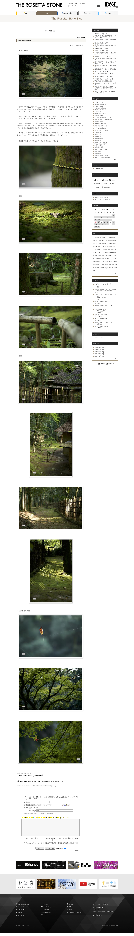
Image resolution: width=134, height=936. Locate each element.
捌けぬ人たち (113, 255)
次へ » (55, 31)
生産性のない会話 (105, 267)
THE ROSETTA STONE (23, 907)
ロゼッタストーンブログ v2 (102, 200)
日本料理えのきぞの (100, 124)
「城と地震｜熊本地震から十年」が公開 (105, 53)
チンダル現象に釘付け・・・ (103, 309)
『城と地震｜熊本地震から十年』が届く (105, 40)
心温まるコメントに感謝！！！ (103, 322)
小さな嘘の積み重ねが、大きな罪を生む (105, 74)
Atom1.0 (109, 363)
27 (107, 224)
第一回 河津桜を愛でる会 (102, 301)
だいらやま (100, 316)
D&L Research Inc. (98, 910)
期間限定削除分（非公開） (102, 155)
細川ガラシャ (59, 782)
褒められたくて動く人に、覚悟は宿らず (105, 66)
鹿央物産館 (98, 136)
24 (99, 224)
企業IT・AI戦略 (99, 107)
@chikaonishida (47, 915)
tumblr (70, 912)
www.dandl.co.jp (47, 910)
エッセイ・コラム (100, 102)
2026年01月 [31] (99, 354)
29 (113, 224)
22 (113, 222)
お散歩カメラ (81, 45)
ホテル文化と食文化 (100, 128)
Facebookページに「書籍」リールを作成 (105, 83)
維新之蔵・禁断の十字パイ (102, 126)
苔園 (39, 782)
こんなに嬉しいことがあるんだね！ (105, 79)
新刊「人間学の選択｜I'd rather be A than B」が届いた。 (105, 92)
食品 (107, 252)
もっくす (99, 296)
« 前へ (46, 31)
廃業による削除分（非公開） (103, 157)
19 (105, 222)
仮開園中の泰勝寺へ (25, 40)
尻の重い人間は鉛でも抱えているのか (104, 258)
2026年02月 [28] (99, 352)
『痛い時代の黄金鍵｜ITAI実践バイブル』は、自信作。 (105, 36)
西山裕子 (99, 303)
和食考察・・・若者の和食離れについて (105, 284)
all (115, 273)
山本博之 (99, 320)
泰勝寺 (34, 782)
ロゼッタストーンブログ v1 (102, 197)
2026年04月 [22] (99, 347)
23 (96, 224)
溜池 (21, 782)
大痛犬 (98, 299)
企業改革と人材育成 (100, 109)
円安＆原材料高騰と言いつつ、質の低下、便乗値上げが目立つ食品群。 (105, 290)
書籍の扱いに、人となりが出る (103, 56)
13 (107, 220)
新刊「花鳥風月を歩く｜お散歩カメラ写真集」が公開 (105, 62)
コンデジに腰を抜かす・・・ (103, 318)
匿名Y (98, 287)
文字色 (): (28, 808)
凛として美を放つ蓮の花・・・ (103, 326)
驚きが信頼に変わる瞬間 (101, 43)
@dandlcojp (46, 912)
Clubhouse (97, 151)
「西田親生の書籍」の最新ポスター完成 (105, 59)
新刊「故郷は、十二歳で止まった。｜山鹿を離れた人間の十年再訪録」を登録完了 (105, 88)
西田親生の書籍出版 (100, 104)
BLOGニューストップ (101, 34)
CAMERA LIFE (99, 169)
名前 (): (27, 802)
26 (105, 224)
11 (102, 220)
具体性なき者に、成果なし (102, 48)
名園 (25, 782)
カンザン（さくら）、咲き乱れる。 (105, 76)
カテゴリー (73, 45)
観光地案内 (98, 141)
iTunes (80, 915)
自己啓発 (107, 249)
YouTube (45, 918)
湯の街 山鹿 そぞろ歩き (101, 130)
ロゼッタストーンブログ (23, 910)
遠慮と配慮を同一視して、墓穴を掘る (105, 69)
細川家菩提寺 (46, 782)
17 (99, 222)
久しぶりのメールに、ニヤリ (103, 71)
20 (107, 222)
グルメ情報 (98, 132)
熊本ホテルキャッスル (101, 149)
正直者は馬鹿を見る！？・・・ (103, 305)
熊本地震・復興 (99, 147)
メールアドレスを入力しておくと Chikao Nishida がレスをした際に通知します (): (50, 841)
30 (96, 226)
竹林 (29, 782)
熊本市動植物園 (99, 138)
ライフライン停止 (100, 252)
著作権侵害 (98, 153)
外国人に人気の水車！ (101, 315)
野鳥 (52, 782)
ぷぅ (98, 292)
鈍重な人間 (105, 255)
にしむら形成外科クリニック (103, 117)
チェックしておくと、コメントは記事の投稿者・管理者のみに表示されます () (52, 846)
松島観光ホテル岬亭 (100, 113)
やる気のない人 (98, 261)
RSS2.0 (101, 363)
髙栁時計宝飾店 (99, 115)
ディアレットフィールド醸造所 (103, 119)
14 (110, 220)
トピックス (98, 111)
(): (60, 851)
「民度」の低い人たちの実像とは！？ (105, 294)
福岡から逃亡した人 (102, 297)
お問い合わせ (21, 918)
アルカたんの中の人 (102, 311)
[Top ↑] (77, 853)
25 (102, 224)
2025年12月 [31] (99, 356)
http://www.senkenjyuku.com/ (30, 776)
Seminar (20, 915)
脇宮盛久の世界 (99, 121)
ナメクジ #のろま (108, 261)
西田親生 (99, 312)
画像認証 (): (28, 805)
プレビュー (39, 851)
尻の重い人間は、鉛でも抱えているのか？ (105, 45)
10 (99, 220)
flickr (70, 910)
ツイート (56, 786)
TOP (50, 31)
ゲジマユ (99, 307)
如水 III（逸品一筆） (100, 145)
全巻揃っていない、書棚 (101, 51)
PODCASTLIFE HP (73, 915)
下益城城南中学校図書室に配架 (103, 81)
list (115, 159)
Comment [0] (49, 786)
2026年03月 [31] (99, 349)
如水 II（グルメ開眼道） (101, 143)
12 (105, 220)
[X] (75, 853)
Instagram (71, 907)
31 (99, 226)
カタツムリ (105, 264)
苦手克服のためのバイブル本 (102, 237)
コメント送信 (50, 851)
